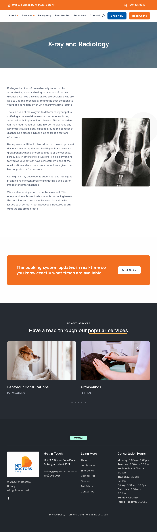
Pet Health (87, 392)
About (12, 15)
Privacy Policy (57, 514)
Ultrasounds (91, 387)
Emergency (44, 15)
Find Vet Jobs (100, 514)
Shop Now (117, 15)
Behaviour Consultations (28, 387)
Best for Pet (62, 15)
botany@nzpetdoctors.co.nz (60, 471)
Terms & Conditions (78, 514)
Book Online (139, 15)
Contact (95, 15)
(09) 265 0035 (137, 4)
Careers (85, 481)
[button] (72, 402)
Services (27, 15)
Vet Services (88, 465)
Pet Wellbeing (16, 392)
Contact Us (87, 491)
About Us (86, 460)
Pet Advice (79, 15)
